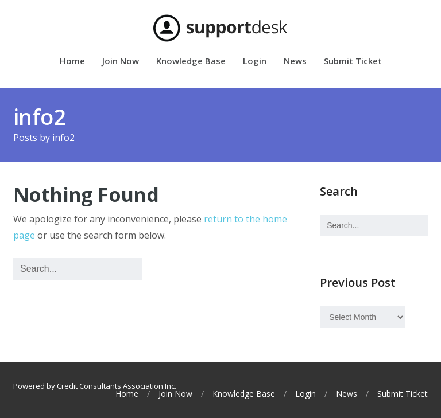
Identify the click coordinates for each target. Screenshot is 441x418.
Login (254, 62)
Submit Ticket (353, 62)
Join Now (120, 62)
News (295, 62)
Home (72, 62)
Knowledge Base (191, 62)
